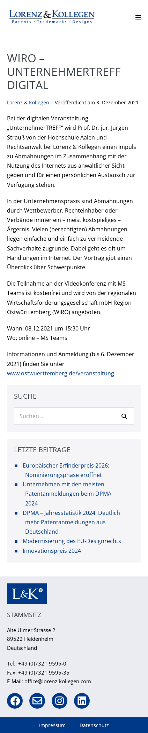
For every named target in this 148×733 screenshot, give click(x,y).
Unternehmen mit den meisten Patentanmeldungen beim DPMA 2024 (67, 493)
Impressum (52, 725)
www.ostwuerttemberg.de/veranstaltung (60, 373)
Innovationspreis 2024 (52, 551)
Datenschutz (94, 725)
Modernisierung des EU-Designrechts (72, 541)
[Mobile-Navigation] (138, 17)
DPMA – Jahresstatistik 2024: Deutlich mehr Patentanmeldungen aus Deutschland (71, 522)
